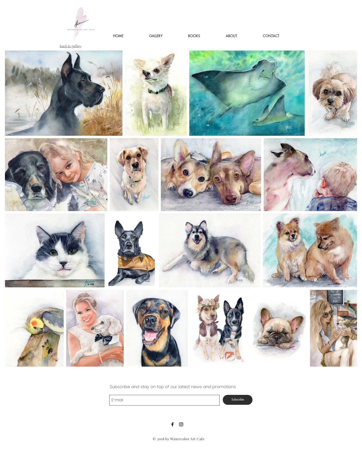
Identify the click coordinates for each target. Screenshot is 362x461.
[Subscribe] (237, 400)
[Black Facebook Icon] (172, 424)
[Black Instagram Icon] (181, 424)
